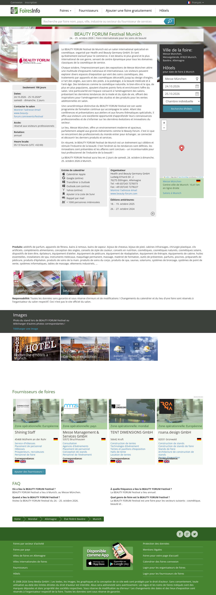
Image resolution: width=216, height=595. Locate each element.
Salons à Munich (172, 193)
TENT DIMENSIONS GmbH (131, 432)
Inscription (31, 2)
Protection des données (156, 543)
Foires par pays (21, 549)
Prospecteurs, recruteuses (29, 451)
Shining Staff (25, 432)
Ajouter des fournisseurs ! (28, 471)
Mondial (32, 519)
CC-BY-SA (200, 177)
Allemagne (51, 519)
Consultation (70, 443)
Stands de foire (166, 449)
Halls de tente (118, 451)
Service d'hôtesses (25, 443)
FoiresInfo (27, 10)
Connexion (16, 2)
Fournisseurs (88, 10)
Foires (65, 10)
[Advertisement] (108, 234)
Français (198, 2)
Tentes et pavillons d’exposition (127, 449)
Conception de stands (75, 451)
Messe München (172, 181)
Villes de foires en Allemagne (29, 555)
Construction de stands (171, 443)
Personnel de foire (25, 454)
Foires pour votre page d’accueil (160, 555)
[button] (182, 148)
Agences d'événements (75, 446)
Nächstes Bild (153, 411)
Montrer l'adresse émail (27, 109)
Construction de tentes (123, 443)
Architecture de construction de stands (176, 453)
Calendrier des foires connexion (161, 561)
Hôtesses (20, 449)
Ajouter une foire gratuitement (129, 10)
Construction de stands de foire (176, 446)
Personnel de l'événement (77, 454)
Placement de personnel (28, 446)
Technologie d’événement (124, 446)
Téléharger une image (25, 328)
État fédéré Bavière (74, 519)
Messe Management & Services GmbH (81, 434)
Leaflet (167, 177)
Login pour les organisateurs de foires (164, 567)
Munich (97, 519)
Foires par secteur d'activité (28, 543)
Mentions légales (152, 549)
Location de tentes (120, 454)
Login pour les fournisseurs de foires (163, 573)
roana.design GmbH (174, 432)
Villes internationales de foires (30, 561)
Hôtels (164, 10)
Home (17, 519)
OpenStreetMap (183, 177)
